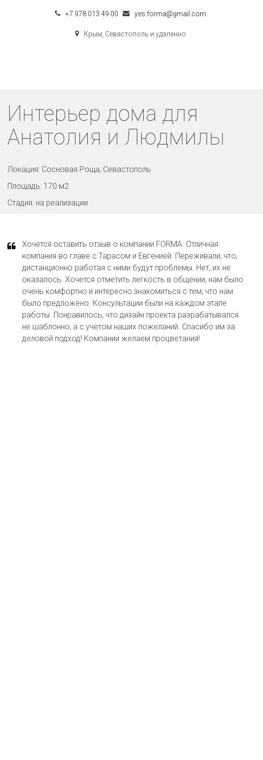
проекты (131, 615)
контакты (131, 637)
